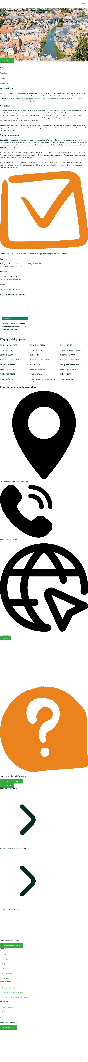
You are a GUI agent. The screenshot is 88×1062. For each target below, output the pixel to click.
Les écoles (5, 959)
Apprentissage (7, 973)
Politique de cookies (9, 1012)
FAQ (3, 964)
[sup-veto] (44, 925)
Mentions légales (8, 1007)
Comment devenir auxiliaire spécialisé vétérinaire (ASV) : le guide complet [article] (14, 327)
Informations (4, 83)
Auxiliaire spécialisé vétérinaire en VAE (15, 997)
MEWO (2, 93)
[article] (14, 308)
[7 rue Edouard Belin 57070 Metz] (15, 678)
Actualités (3, 73)
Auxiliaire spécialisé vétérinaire (12, 993)
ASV (32, 101)
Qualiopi (36, 140)
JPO (3, 969)
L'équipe (3, 78)
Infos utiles (6, 319)
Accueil (4, 954)
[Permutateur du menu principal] (83, 4)
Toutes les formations (9, 988)
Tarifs (2, 68)
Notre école (4, 63)
